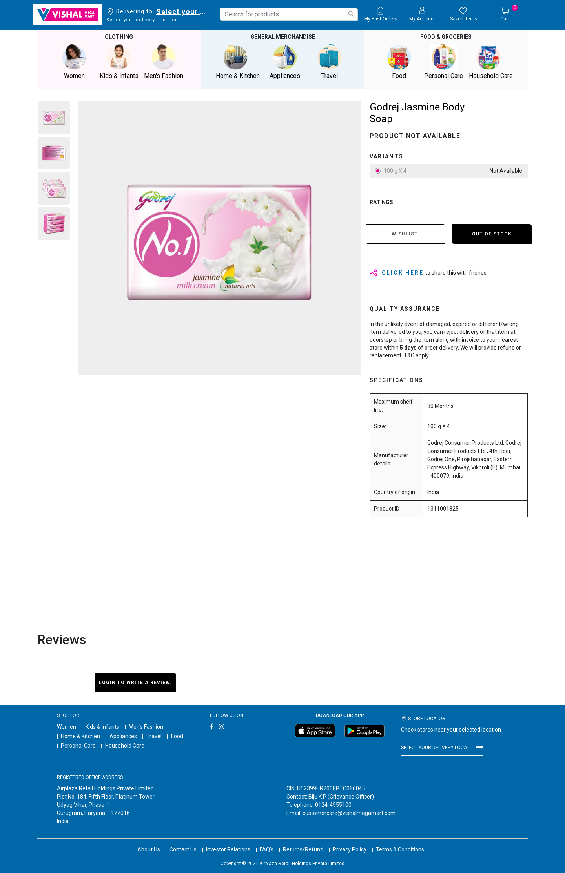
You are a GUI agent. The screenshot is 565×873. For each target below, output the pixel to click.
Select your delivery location (182, 11)
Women (66, 727)
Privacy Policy (349, 849)
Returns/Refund (303, 849)
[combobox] (289, 14)
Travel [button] (329, 62)
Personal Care (78, 746)
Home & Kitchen (80, 736)
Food (177, 736)
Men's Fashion (146, 727)
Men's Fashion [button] (163, 62)
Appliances (123, 736)
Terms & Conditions (400, 849)
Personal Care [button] (443, 62)
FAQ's (266, 849)
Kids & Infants (102, 727)
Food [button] (399, 62)
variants (387, 156)
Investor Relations (228, 849)
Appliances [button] (284, 62)
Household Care (124, 746)
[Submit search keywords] (351, 14)
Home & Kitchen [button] (238, 62)
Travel (154, 736)
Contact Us (183, 849)
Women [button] (74, 62)
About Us (148, 849)
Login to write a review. (135, 682)
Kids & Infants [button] (119, 62)
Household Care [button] (491, 62)
